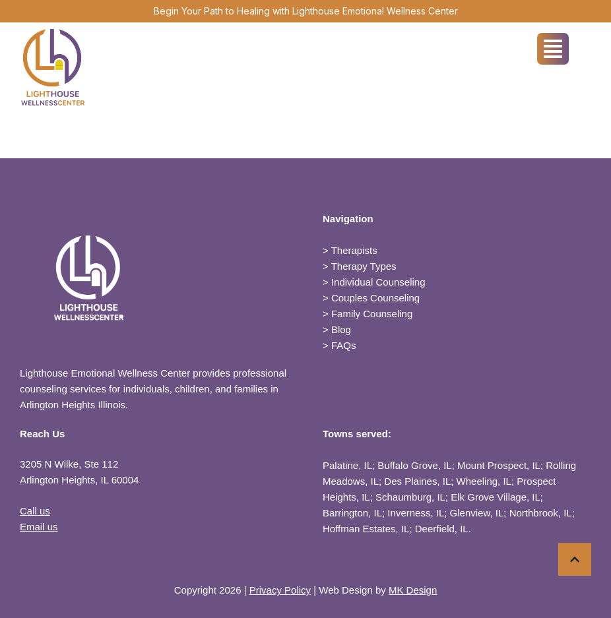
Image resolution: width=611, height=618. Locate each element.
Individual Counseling (378, 282)
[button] (574, 561)
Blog (341, 329)
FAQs (343, 345)
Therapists (354, 250)
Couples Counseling (375, 297)
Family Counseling (371, 313)
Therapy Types (364, 266)
